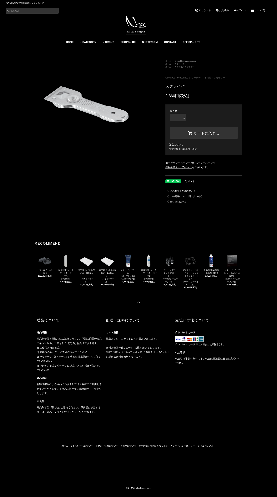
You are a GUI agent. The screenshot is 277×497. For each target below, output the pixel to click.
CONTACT (170, 42)
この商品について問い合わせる (183, 196)
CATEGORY (88, 42)
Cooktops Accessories (186, 61)
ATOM (209, 445)
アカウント (203, 10)
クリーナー (181, 64)
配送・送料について (108, 445)
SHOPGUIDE (128, 42)
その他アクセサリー (185, 67)
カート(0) (258, 10)
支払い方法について (83, 445)
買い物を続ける (175, 201)
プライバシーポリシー (183, 445)
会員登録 (222, 10)
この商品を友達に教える (180, 191)
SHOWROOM (150, 42)
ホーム (168, 61)
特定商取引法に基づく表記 (183, 149)
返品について (176, 144)
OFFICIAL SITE (191, 42)
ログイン (240, 10)
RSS (202, 445)
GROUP (108, 42)
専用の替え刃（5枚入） (178, 167)
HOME (69, 42)
